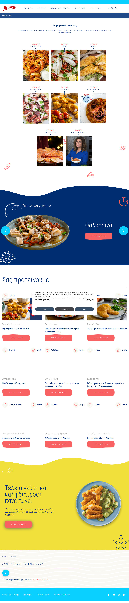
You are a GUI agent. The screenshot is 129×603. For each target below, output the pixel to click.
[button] (5, 230)
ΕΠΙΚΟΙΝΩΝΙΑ (95, 8)
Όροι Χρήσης (27, 597)
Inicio (3, 15)
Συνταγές (41, 8)
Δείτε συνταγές (99, 236)
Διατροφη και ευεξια (59, 8)
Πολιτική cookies (43, 597)
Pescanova (10, 8)
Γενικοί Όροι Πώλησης (10, 597)
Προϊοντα (28, 8)
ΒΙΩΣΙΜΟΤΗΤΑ (79, 8)
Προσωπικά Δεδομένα (62, 597)
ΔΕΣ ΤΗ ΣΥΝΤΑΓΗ (17, 338)
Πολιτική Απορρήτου (41, 582)
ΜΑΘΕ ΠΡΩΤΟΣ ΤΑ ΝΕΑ (9, 558)
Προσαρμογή (90, 300)
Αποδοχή (45, 309)
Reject (84, 309)
